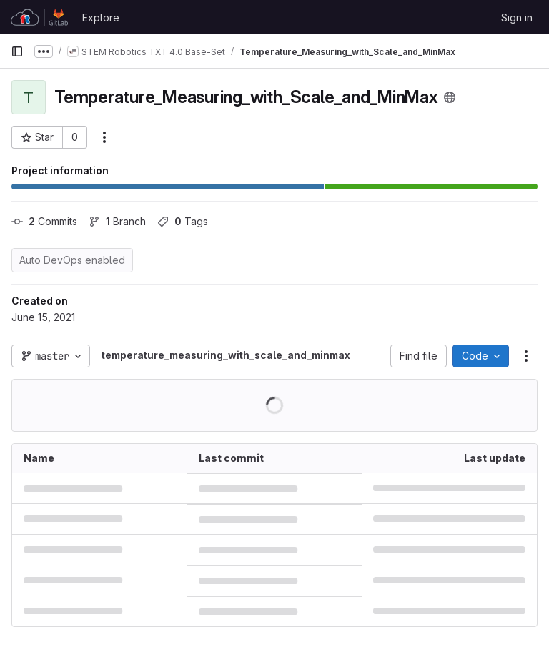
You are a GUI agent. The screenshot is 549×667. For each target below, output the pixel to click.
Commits (44, 221)
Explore (100, 17)
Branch (117, 221)
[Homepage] (39, 17)
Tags (182, 221)
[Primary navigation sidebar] (17, 51)
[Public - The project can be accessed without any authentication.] (449, 97)
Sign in (517, 17)
